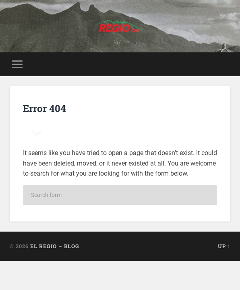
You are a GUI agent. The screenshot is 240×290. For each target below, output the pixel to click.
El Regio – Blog (54, 246)
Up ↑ (224, 246)
